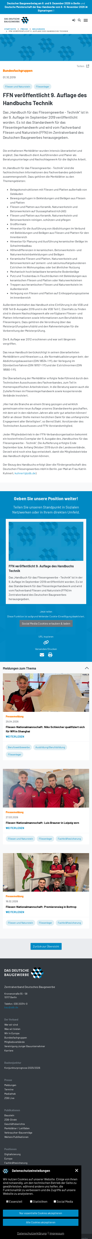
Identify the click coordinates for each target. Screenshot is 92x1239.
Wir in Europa (11, 1033)
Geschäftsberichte (14, 1123)
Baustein (9, 1115)
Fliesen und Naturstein (17, 86)
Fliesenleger (42, 86)
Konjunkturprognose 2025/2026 (22, 1067)
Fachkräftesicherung (69, 838)
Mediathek (10, 1093)
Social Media (63, 1201)
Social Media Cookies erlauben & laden (46, 623)
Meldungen (10, 1085)
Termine (8, 1089)
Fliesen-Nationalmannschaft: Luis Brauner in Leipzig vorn (42, 822)
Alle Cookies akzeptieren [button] (40, 1222)
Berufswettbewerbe (19, 747)
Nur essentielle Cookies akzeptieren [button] (40, 1213)
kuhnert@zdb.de (25, 473)
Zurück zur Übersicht (46, 946)
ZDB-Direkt (10, 1119)
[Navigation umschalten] (86, 20)
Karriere (8, 1050)
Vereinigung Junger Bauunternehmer (24, 1046)
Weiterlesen (15, 736)
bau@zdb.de (11, 1007)
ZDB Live (9, 1098)
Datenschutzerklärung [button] (32, 1233)
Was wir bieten (12, 1028)
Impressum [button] (57, 1233)
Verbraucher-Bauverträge (18, 1132)
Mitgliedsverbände (14, 1041)
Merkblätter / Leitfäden (17, 1128)
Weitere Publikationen (16, 1136)
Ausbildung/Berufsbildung (50, 747)
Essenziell (14, 1201)
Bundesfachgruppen (15, 1037)
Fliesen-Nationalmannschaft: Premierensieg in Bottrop (41, 906)
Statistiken (38, 1201)
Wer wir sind (11, 1024)
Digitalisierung (12, 1154)
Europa (8, 1158)
